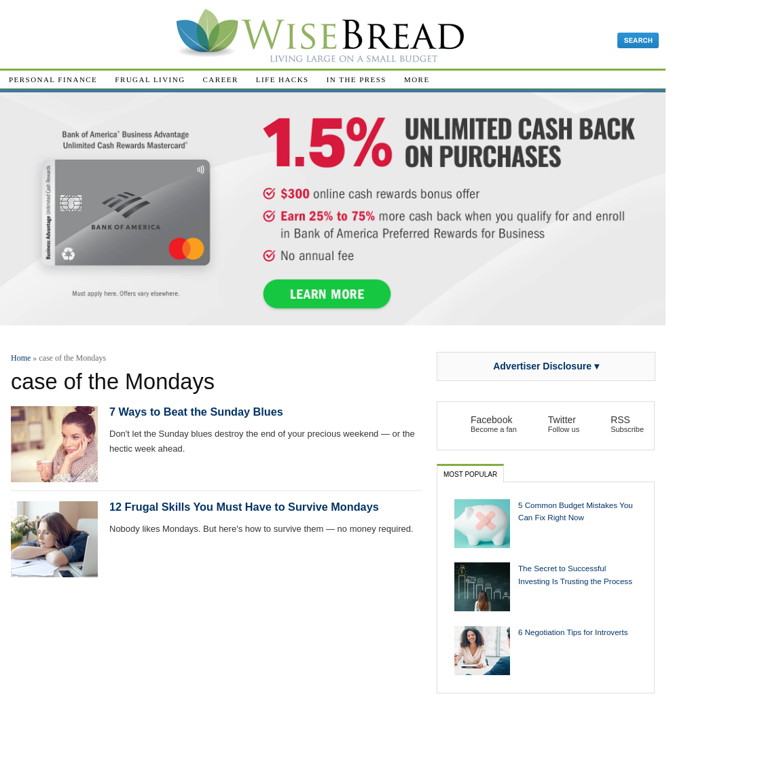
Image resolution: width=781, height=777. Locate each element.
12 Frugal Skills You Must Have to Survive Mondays (244, 507)
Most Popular (470, 474)
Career (220, 79)
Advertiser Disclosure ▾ (546, 366)
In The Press (356, 79)
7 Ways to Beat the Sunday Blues (196, 411)
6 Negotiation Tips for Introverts (573, 632)
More (417, 79)
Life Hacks (282, 79)
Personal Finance (53, 79)
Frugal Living (150, 79)
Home (21, 358)
